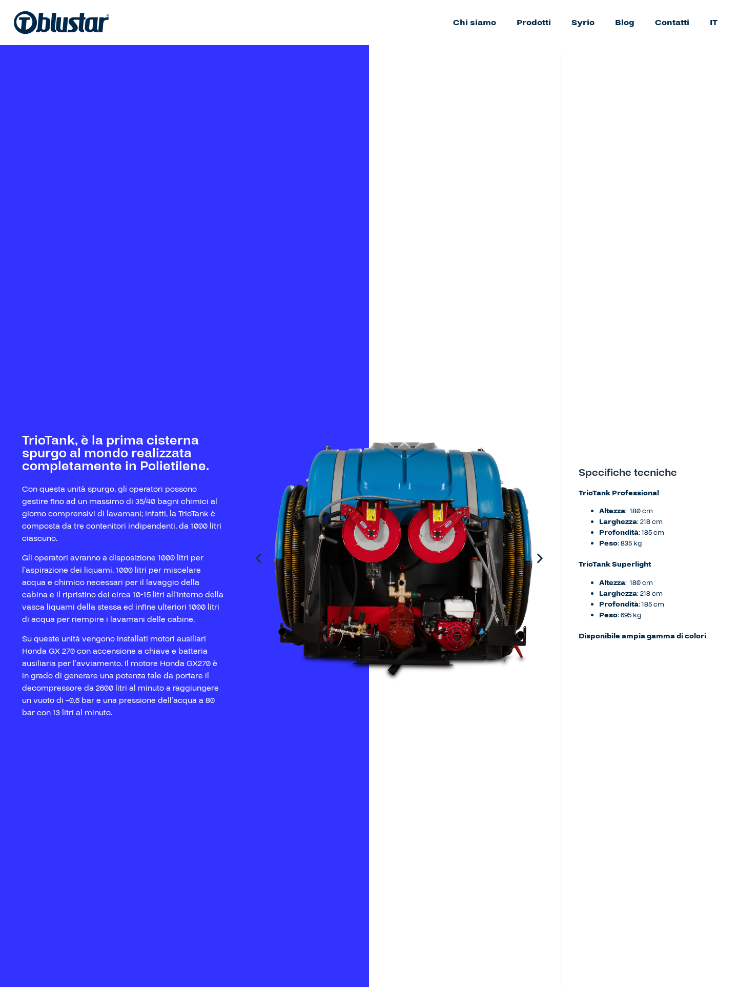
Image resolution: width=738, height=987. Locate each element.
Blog (624, 22)
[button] (258, 558)
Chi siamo (474, 22)
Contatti (672, 22)
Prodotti (534, 22)
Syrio (582, 22)
